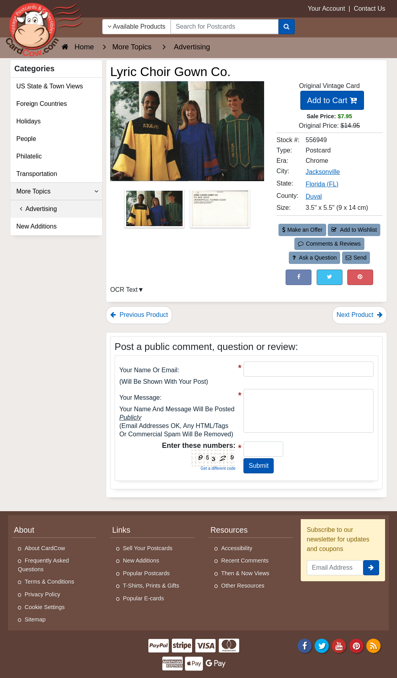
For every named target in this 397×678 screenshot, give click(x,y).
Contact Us (369, 8)
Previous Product (139, 314)
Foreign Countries (41, 103)
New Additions (36, 226)
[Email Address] (335, 567)
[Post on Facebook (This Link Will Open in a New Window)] (298, 277)
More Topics (57, 191)
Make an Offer (302, 230)
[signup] (371, 567)
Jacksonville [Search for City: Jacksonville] (323, 171)
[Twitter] (321, 645)
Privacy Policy (42, 594)
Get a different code (217, 468)
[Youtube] (339, 645)
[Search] (286, 26)
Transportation (36, 173)
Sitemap (35, 619)
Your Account (326, 8)
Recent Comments (245, 560)
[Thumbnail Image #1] (155, 211)
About (24, 530)
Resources (228, 530)
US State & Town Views (49, 86)
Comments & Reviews (329, 243)
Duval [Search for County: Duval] (314, 196)
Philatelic (29, 156)
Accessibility (236, 548)
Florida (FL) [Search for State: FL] (322, 184)
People (26, 138)
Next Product (360, 314)
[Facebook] (304, 645)
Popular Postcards (146, 573)
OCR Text (124, 289)
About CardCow (45, 548)
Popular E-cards (143, 598)
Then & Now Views (245, 573)
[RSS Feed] (373, 645)
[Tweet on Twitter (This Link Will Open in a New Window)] (330, 277)
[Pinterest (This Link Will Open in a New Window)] (360, 277)
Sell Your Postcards (148, 548)
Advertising (36, 208)
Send (356, 257)
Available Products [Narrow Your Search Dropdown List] (136, 26)
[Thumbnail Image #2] (220, 211)
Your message (139, 397)
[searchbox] (224, 26)
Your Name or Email (148, 370)
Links (121, 530)
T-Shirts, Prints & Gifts (151, 585)
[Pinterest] (356, 645)
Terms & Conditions (49, 581)
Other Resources (243, 585)
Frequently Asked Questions (43, 564)
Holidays (28, 121)
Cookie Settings (45, 607)
